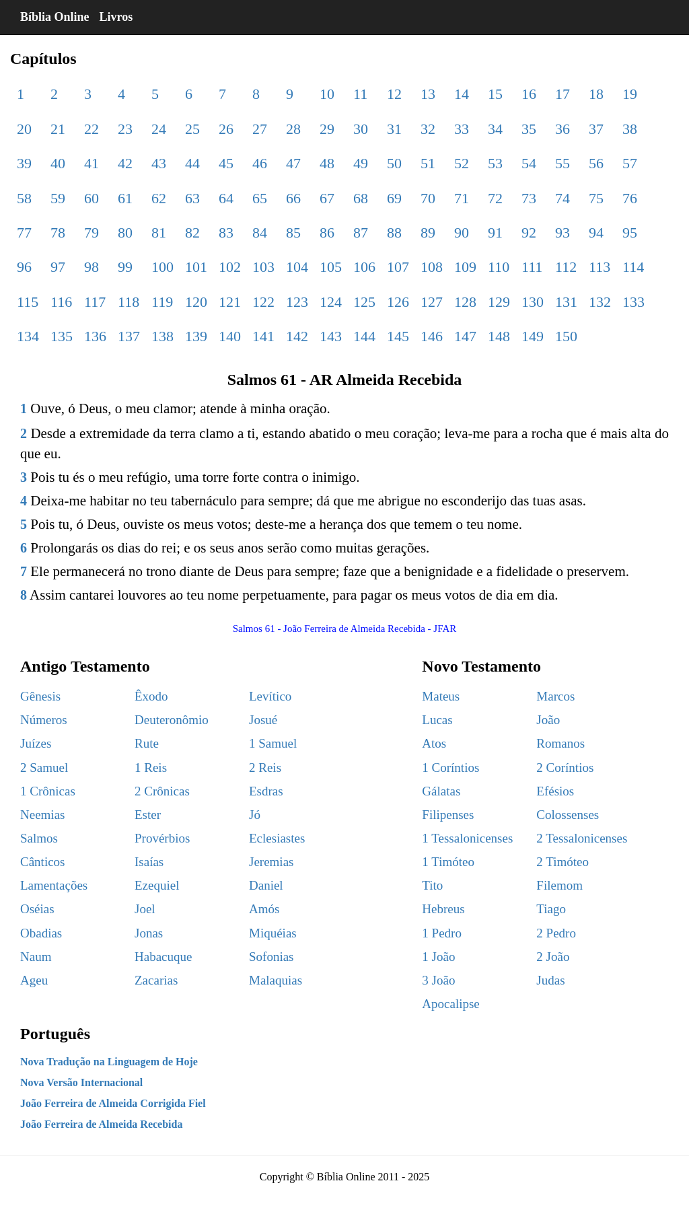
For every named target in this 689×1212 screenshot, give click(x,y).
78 (57, 232)
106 (364, 266)
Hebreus (443, 909)
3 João (438, 980)
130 (532, 301)
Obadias (41, 933)
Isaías (149, 862)
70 (428, 198)
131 (566, 301)
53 (495, 163)
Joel (145, 909)
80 (125, 232)
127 (432, 301)
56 (596, 163)
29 (327, 128)
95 (629, 232)
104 (297, 266)
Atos (434, 743)
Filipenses (448, 815)
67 (327, 198)
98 (91, 266)
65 (259, 198)
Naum (35, 957)
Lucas (437, 720)
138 (162, 336)
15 (495, 93)
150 (566, 336)
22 (91, 128)
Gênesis (40, 696)
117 (95, 301)
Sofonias (271, 957)
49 (360, 163)
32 (428, 128)
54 (528, 163)
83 (226, 232)
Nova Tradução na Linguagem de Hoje (109, 1061)
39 (24, 163)
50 (394, 163)
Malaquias (275, 980)
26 (226, 128)
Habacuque (163, 957)
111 (531, 266)
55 (562, 163)
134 (28, 336)
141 (263, 336)
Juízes (35, 743)
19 (629, 93)
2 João (552, 957)
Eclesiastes (277, 838)
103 (263, 266)
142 (297, 336)
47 (293, 163)
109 (465, 266)
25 (192, 128)
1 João (438, 957)
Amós (264, 909)
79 (91, 232)
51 (428, 163)
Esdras (266, 791)
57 (629, 163)
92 (528, 232)
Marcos (555, 696)
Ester (148, 815)
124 (331, 301)
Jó (254, 815)
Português (55, 1033)
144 (364, 336)
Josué (263, 720)
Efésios (555, 791)
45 (226, 163)
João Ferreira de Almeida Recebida (101, 1124)
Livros (116, 17)
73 (528, 198)
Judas (550, 980)
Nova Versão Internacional (81, 1082)
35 (528, 128)
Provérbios (162, 838)
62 (158, 198)
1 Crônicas (47, 791)
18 (596, 93)
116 (61, 301)
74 (562, 198)
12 (394, 93)
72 (495, 198)
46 (259, 163)
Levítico (270, 696)
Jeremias (271, 862)
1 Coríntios (450, 767)
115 (27, 301)
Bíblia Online (54, 17)
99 (125, 266)
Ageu (34, 980)
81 (158, 232)
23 (125, 128)
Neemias (42, 815)
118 (128, 301)
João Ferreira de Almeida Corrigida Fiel (113, 1103)
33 (461, 128)
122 (263, 301)
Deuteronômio (172, 720)
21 (57, 128)
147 (465, 336)
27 (259, 128)
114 (633, 266)
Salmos (39, 838)
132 (600, 301)
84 (259, 232)
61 (125, 198)
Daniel (266, 885)
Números (43, 720)
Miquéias (273, 933)
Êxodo (151, 696)
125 (364, 301)
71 (461, 198)
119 (162, 301)
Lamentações (53, 885)
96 (24, 266)
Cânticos (42, 862)
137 (129, 336)
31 (394, 128)
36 (562, 128)
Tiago (551, 909)
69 (394, 198)
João (548, 720)
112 (566, 266)
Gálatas (441, 791)
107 (398, 266)
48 (327, 163)
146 (432, 336)
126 (398, 301)
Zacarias (156, 980)
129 (499, 301)
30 (360, 128)
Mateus (441, 696)
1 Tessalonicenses (467, 838)
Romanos (560, 743)
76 (629, 198)
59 (57, 198)
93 (562, 232)
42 (125, 163)
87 (360, 232)
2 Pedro (556, 933)
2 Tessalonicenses (581, 838)
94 (596, 232)
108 (432, 266)
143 (331, 336)
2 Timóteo (562, 862)
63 (192, 198)
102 (230, 266)
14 (461, 93)
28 (293, 128)
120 (196, 301)
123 (297, 301)
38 (629, 128)
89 (428, 232)
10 (327, 93)
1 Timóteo (448, 862)
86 (327, 232)
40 (57, 163)
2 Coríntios (564, 767)
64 (226, 198)
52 (461, 163)
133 (633, 301)
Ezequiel (157, 885)
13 (428, 93)
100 (162, 266)
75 (596, 198)
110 (498, 266)
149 (532, 336)
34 (495, 128)
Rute (147, 743)
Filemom (559, 885)
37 (596, 128)
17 (562, 93)
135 (61, 336)
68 (360, 198)
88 (394, 232)
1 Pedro (442, 933)
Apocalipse (450, 1004)
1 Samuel (273, 743)
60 (91, 198)
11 (360, 93)
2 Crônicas (162, 791)
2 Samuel (44, 767)
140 (230, 336)
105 (331, 266)
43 (158, 163)
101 (196, 266)
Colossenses (567, 815)
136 (95, 336)
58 (24, 198)
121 (230, 301)
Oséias (37, 909)
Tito (432, 885)
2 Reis (265, 767)
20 (24, 128)
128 (465, 301)
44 (192, 163)
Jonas (149, 933)
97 (57, 266)
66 (293, 198)
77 (24, 232)
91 (495, 232)
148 (499, 336)
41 (91, 163)
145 (398, 336)
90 (461, 232)
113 (599, 266)
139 (196, 336)
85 (293, 232)
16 (528, 93)
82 (192, 232)
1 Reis (151, 767)
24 (158, 128)
